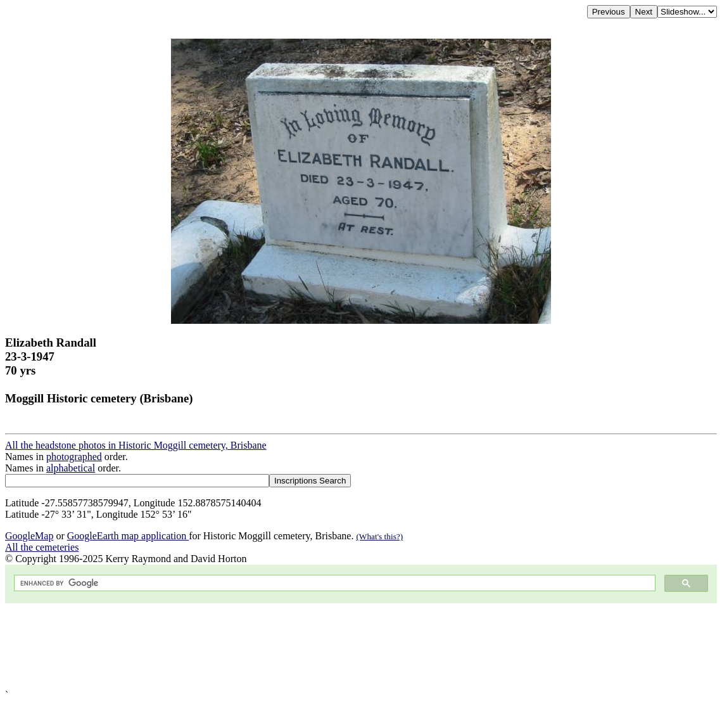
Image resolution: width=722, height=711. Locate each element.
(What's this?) (379, 536)
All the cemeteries (42, 547)
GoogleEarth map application (128, 535)
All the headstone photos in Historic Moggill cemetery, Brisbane (136, 445)
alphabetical (70, 468)
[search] (333, 583)
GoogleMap (29, 535)
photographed (74, 456)
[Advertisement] (361, 646)
